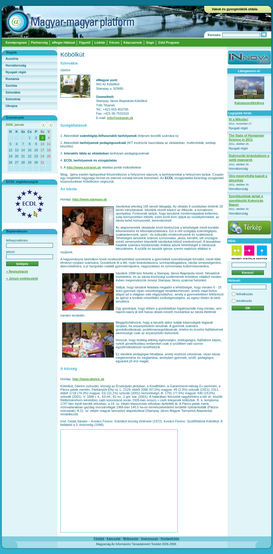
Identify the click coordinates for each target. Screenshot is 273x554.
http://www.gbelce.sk (88, 379)
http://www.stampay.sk (89, 199)
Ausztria (12, 58)
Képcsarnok (133, 42)
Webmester (131, 538)
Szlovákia (13, 92)
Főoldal (99, 538)
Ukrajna (11, 106)
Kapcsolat (114, 538)
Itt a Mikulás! (238, 119)
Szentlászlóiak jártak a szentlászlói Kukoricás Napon (246, 200)
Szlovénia (13, 99)
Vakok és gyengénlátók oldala (234, 9)
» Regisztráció (17, 271)
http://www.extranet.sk (83, 167)
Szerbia (11, 85)
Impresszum (149, 538)
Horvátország (16, 65)
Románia (12, 79)
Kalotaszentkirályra (249, 103)
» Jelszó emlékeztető (22, 278)
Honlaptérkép (170, 538)
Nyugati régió (16, 72)
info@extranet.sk (120, 118)
